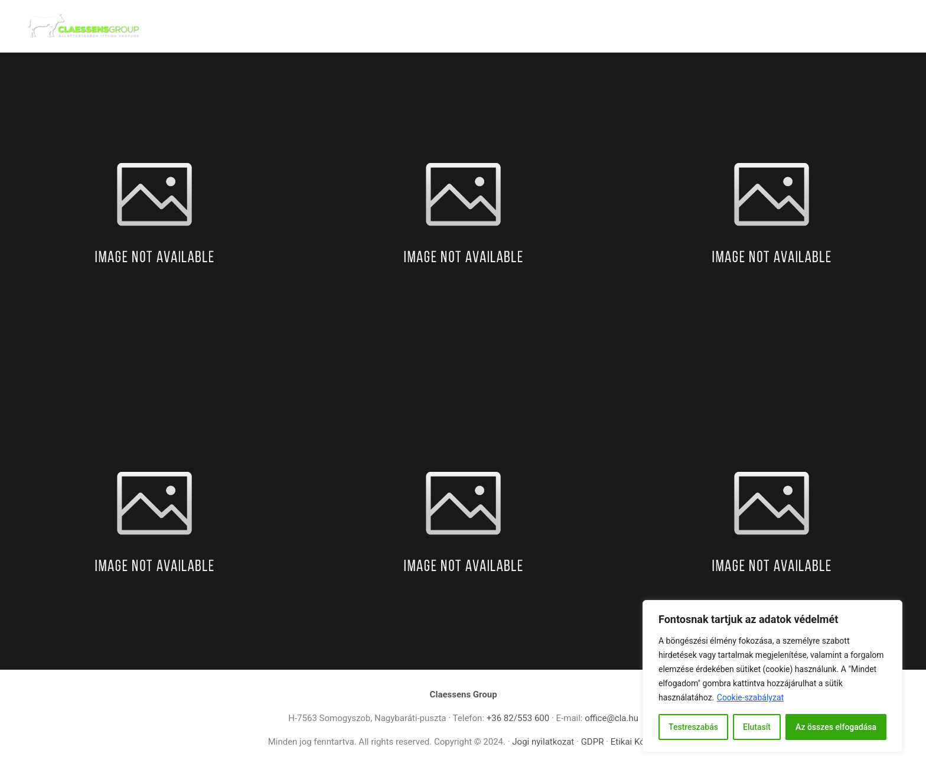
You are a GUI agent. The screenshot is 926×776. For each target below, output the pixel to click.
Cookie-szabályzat (750, 697)
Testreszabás (693, 727)
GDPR (594, 741)
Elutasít (757, 727)
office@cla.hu (611, 718)
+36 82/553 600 (518, 718)
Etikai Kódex (635, 741)
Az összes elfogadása (835, 727)
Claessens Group (463, 694)
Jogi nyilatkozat (543, 741)
